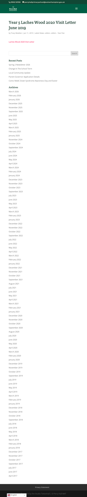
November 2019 (15, 367)
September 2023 (16, 191)
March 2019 (14, 396)
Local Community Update (19, 73)
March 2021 (14, 303)
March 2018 (14, 440)
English (12, 495)
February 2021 (15, 307)
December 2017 (15, 451)
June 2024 (13, 155)
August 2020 (14, 331)
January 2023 (14, 219)
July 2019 (12, 379)
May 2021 (13, 295)
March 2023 (14, 211)
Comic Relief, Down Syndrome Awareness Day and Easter (33, 81)
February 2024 (15, 171)
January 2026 (14, 99)
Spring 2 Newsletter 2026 (19, 64)
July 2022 (12, 239)
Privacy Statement (42, 487)
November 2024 (15, 139)
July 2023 (12, 195)
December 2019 (15, 363)
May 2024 (13, 159)
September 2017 (16, 464)
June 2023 (13, 199)
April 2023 (13, 207)
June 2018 (13, 427)
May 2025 (13, 119)
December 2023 (15, 179)
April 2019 (13, 392)
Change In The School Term (20, 68)
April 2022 (13, 251)
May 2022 (13, 247)
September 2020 (16, 327)
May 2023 (13, 203)
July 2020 (12, 335)
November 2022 (15, 227)
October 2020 (14, 323)
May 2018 (13, 431)
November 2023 (15, 183)
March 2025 (14, 127)
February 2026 (15, 95)
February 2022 (15, 259)
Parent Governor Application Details (24, 77)
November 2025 (15, 107)
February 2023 (15, 215)
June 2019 (13, 383)
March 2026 (14, 91)
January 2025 (14, 135)
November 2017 (15, 456)
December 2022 (15, 223)
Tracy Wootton (16, 33)
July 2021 (12, 287)
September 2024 (16, 147)
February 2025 (15, 131)
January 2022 (14, 263)
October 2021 (14, 275)
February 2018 (15, 444)
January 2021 (14, 311)
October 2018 (14, 416)
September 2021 (16, 279)
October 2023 (14, 187)
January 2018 (14, 447)
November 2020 (15, 319)
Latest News (39, 33)
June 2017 (13, 471)
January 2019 (14, 403)
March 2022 (14, 255)
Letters (47, 33)
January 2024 (14, 175)
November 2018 (15, 412)
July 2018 (12, 423)
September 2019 (16, 375)
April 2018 (13, 436)
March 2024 (14, 167)
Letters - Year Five (57, 33)
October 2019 (14, 372)
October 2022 (14, 231)
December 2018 (15, 407)
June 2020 (13, 339)
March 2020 (14, 351)
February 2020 (15, 355)
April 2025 (13, 123)
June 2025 (13, 115)
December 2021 (15, 267)
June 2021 (13, 291)
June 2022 (13, 243)
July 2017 (12, 468)
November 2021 (15, 271)
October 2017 (14, 460)
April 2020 (13, 348)
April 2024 (13, 163)
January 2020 (14, 359)
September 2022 (16, 235)
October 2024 (14, 143)
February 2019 (15, 399)
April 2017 (13, 476)
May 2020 (13, 343)
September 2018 (16, 420)
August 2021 (14, 283)
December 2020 (15, 315)
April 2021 (13, 299)
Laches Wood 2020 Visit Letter (21, 42)
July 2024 (12, 151)
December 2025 (15, 103)
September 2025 (16, 111)
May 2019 (13, 387)
